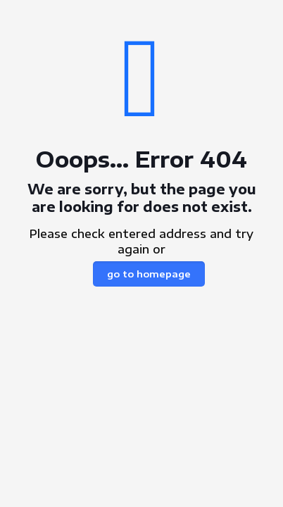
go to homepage (149, 274)
